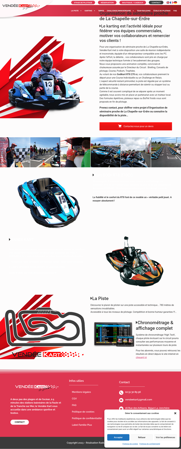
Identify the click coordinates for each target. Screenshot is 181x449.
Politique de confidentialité (149, 444)
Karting (90, 10)
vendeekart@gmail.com (138, 399)
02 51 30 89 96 (133, 392)
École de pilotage (162, 11)
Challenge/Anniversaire (120, 10)
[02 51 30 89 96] (121, 393)
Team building (144, 11)
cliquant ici (141, 357)
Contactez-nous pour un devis (135, 126)
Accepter (118, 437)
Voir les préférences (165, 437)
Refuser (141, 437)
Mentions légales (81, 392)
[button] (175, 413)
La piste (76, 10)
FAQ (175, 11)
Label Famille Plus (82, 425)
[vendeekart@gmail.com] (121, 400)
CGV (74, 398)
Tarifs (101, 11)
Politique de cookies (130, 444)
